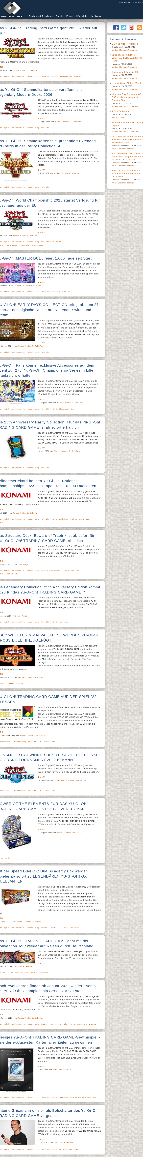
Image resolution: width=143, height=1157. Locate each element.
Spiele (59, 16)
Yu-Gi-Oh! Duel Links (59, 519)
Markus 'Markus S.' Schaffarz (26, 70)
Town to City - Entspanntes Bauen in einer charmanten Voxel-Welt (126, 174)
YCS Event (52, 1024)
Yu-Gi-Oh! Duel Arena (46, 741)
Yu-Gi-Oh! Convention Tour (61, 76)
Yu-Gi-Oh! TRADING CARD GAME (35, 973)
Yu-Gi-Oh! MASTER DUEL (61, 291)
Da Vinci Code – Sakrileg (125, 44)
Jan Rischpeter (118, 118)
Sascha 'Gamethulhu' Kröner (30, 677)
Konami (11, 683)
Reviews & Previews (41, 16)
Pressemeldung (32, 76)
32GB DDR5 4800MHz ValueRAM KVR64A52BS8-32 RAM (127, 58)
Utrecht (44, 1024)
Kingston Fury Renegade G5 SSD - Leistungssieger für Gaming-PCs (126, 97)
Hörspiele (81, 16)
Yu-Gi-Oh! (45, 76)
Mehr (42, 118)
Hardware (96, 16)
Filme (69, 16)
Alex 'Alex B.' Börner (23, 967)
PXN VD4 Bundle (120, 111)
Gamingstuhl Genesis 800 (125, 72)
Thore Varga (22, 564)
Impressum (124, 2)
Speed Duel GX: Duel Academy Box (55, 928)
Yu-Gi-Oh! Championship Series (63, 409)
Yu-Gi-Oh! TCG (80, 76)
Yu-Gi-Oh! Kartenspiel (59, 622)
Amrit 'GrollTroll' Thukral (123, 149)
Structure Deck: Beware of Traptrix (55, 570)
